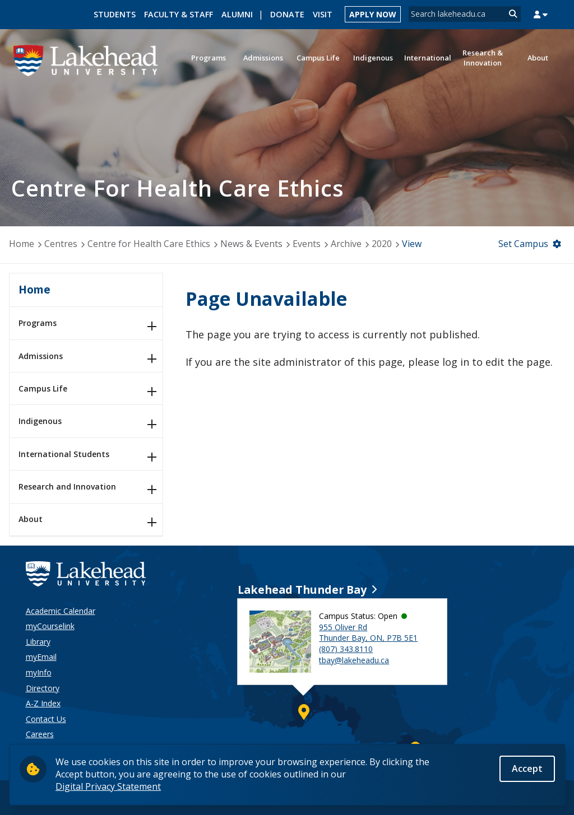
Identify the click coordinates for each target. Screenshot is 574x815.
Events (307, 243)
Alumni (237, 14)
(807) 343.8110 (346, 649)
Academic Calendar (60, 611)
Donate (287, 14)
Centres (60, 243)
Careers (40, 734)
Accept (527, 770)
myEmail (41, 656)
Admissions (40, 356)
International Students (63, 454)
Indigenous (40, 421)
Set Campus (523, 243)
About (30, 519)
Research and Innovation (67, 486)
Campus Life (42, 388)
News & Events (251, 243)
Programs (37, 323)
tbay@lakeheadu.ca (354, 660)
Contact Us (46, 719)
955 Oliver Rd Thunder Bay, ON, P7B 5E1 (368, 633)
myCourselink (50, 626)
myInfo (39, 672)
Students (115, 14)
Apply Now (372, 14)
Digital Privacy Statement (108, 788)
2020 (382, 243)
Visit (322, 14)
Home (21, 243)
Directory (42, 688)
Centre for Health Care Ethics (148, 243)
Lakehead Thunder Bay (302, 589)
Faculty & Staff (178, 14)
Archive (346, 243)
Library (38, 641)
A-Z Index (43, 703)
